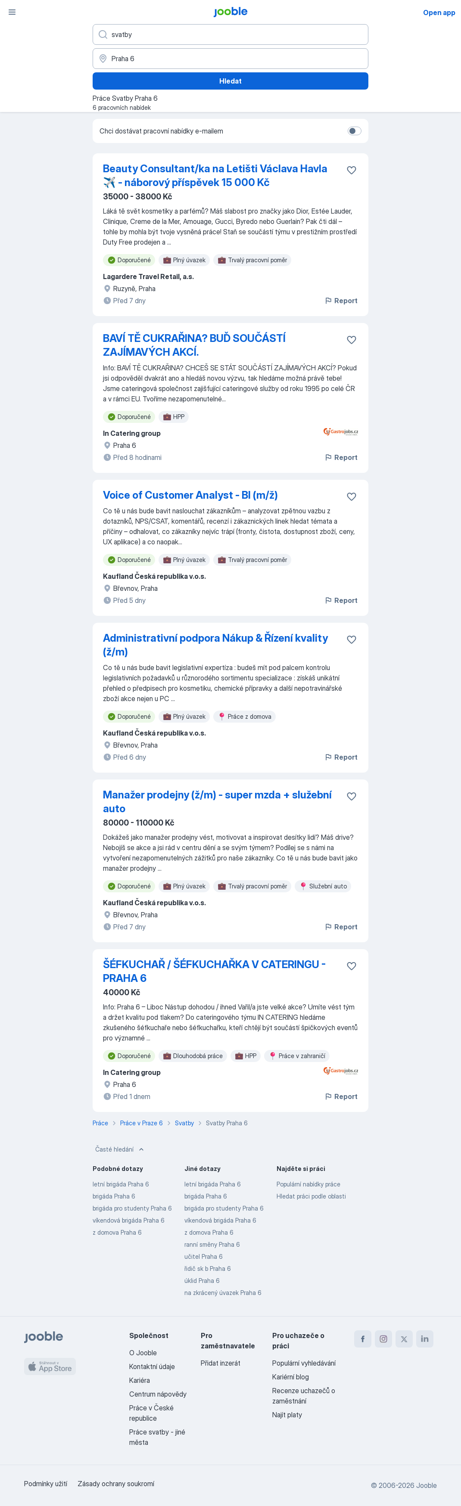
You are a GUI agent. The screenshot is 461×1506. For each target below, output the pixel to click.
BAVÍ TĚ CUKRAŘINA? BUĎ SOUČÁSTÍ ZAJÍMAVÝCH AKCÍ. (194, 345)
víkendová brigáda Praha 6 (129, 1220)
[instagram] (383, 1339)
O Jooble (143, 1352)
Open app (439, 12)
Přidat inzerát (220, 1363)
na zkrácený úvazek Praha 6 (223, 1292)
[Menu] (12, 12)
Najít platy (287, 1414)
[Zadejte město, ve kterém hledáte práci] (230, 58)
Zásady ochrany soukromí (116, 1483)
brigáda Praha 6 (114, 1196)
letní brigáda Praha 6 (121, 1184)
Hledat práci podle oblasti (311, 1196)
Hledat (230, 81)
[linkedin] (424, 1339)
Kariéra (139, 1380)
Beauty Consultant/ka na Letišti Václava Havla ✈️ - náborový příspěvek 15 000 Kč (215, 175)
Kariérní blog (290, 1376)
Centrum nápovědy (158, 1394)
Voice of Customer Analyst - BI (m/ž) (190, 495)
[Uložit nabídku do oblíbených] (352, 170)
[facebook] (362, 1339)
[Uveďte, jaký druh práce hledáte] (230, 34)
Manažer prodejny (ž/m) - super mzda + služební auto (217, 802)
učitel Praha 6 (203, 1256)
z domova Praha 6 (117, 1232)
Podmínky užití (45, 1483)
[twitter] (404, 1339)
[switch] (354, 131)
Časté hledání (120, 1149)
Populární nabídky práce (308, 1184)
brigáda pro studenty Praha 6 (132, 1208)
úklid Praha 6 (202, 1280)
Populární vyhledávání (304, 1363)
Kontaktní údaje (152, 1366)
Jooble (426, 1485)
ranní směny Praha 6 (212, 1244)
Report (341, 300)
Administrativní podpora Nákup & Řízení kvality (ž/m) (215, 645)
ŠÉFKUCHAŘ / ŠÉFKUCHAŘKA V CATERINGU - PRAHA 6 (214, 971)
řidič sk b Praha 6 (207, 1268)
